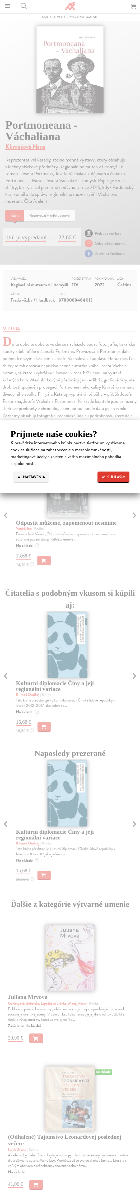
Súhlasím (113, 477)
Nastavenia (31, 477)
